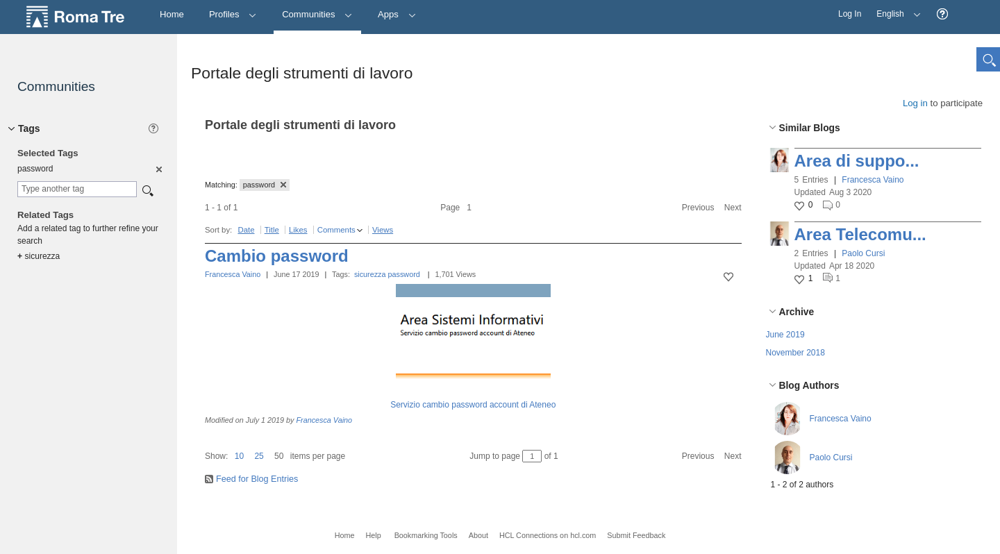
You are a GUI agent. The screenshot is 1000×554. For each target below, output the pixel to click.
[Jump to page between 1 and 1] (532, 456)
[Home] (171, 15)
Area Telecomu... (860, 234)
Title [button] (272, 230)
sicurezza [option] (38, 256)
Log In (849, 14)
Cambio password (277, 255)
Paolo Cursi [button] (863, 253)
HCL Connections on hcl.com (547, 535)
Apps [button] (397, 14)
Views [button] (382, 230)
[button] (942, 14)
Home (345, 535)
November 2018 (795, 353)
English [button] (895, 9)
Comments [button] (336, 230)
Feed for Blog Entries (257, 479)
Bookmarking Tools (426, 535)
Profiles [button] (233, 14)
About (478, 535)
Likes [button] (298, 230)
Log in (915, 103)
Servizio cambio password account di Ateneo (473, 405)
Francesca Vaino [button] (872, 180)
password (404, 274)
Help (373, 535)
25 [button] (258, 456)
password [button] (264, 185)
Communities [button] (317, 14)
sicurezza (370, 274)
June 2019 (785, 334)
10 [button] (239, 456)
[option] (158, 168)
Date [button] (246, 230)
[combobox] (77, 189)
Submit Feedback (636, 535)
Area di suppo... (856, 160)
